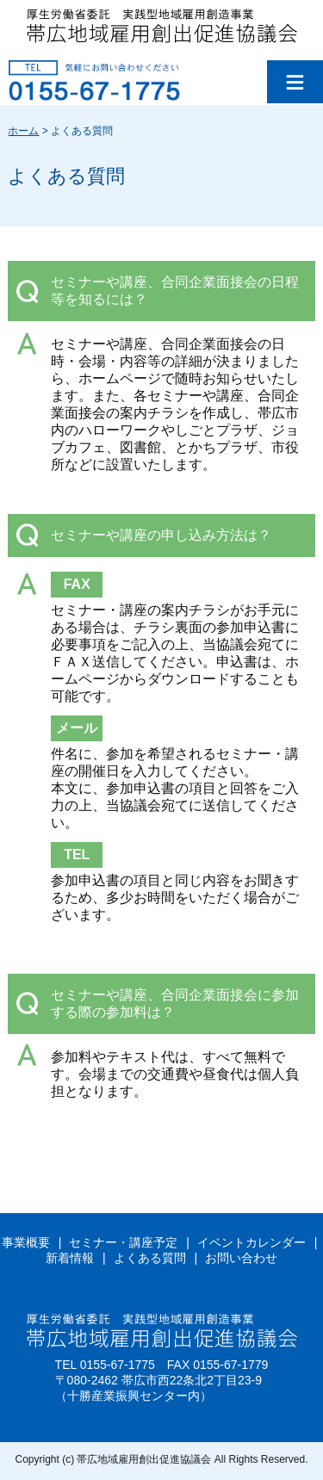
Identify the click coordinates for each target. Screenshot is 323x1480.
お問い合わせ (241, 1258)
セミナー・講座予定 (123, 1242)
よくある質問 (150, 1258)
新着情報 (70, 1258)
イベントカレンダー (251, 1242)
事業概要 (26, 1242)
